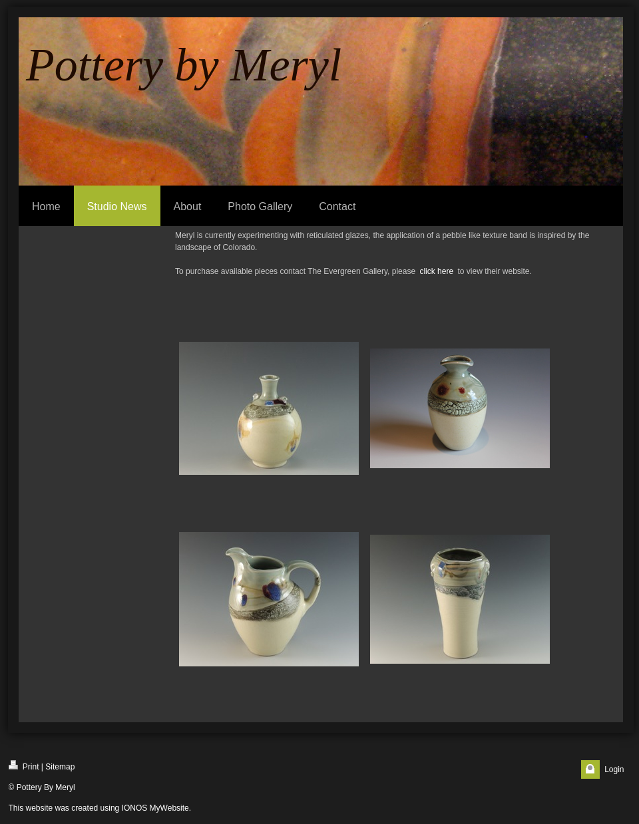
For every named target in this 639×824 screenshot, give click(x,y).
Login (614, 769)
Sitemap (60, 766)
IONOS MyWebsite (155, 808)
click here (436, 271)
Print (24, 765)
